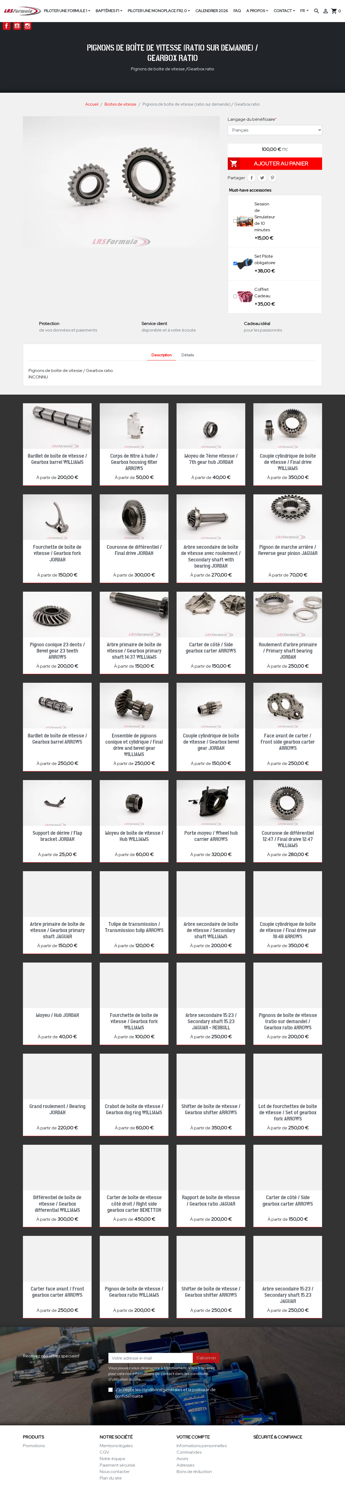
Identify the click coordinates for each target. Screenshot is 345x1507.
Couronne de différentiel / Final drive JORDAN (134, 550)
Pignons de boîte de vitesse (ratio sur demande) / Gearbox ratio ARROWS (288, 1021)
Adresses (185, 1465)
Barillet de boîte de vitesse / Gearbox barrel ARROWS (57, 739)
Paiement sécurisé (117, 1465)
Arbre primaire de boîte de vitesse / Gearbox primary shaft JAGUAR (57, 930)
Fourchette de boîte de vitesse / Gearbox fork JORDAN (57, 553)
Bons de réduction (194, 1471)
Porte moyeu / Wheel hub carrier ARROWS (211, 836)
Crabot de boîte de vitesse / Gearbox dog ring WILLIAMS (134, 1109)
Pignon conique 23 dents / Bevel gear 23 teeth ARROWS (57, 651)
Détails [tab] (187, 354)
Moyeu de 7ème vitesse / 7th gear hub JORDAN (211, 459)
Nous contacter (115, 1471)
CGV (104, 1452)
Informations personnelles (202, 1446)
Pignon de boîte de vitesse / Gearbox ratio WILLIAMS (134, 1292)
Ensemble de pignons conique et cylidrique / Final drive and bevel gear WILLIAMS (134, 745)
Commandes (189, 1452)
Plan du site (111, 1478)
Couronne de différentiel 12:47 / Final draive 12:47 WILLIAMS (288, 839)
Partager (252, 178)
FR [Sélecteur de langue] (302, 10)
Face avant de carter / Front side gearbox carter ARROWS (288, 742)
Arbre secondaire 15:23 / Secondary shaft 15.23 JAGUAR (287, 1295)
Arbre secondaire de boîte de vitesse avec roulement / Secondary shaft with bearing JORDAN (211, 556)
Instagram (28, 26)
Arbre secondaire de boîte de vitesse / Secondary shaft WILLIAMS (211, 930)
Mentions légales (116, 1446)
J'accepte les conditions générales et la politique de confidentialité (165, 1393)
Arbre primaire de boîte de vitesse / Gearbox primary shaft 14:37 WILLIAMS (134, 651)
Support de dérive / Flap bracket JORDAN (57, 836)
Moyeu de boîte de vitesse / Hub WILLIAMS (134, 836)
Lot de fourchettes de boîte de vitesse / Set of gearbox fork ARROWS (287, 1112)
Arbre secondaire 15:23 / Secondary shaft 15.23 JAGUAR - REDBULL (211, 1021)
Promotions (34, 1446)
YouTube (17, 26)
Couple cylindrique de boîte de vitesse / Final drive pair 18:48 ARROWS (288, 930)
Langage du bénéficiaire (252, 119)
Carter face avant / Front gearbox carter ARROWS (57, 1292)
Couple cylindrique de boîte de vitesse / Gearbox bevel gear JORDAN (211, 742)
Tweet (262, 178)
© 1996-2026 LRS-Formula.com (172, 1497)
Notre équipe (112, 1458)
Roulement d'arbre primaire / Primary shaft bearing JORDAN (288, 651)
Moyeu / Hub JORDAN (57, 1015)
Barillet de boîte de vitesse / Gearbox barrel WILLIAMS (57, 459)
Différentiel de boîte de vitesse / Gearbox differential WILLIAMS (57, 1203)
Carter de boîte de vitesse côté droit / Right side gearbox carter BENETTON (134, 1203)
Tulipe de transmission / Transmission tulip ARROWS (134, 927)
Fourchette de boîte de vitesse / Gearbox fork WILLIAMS (134, 1021)
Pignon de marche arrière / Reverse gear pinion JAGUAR (288, 550)
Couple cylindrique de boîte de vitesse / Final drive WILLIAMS (288, 462)
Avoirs (182, 1458)
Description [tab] (161, 354)
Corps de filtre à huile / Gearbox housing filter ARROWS (134, 462)
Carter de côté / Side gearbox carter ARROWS (211, 648)
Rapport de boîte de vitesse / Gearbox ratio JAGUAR (211, 1200)
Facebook (7, 26)
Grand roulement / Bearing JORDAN (57, 1109)
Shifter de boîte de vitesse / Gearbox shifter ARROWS (210, 1109)
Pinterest (273, 178)
